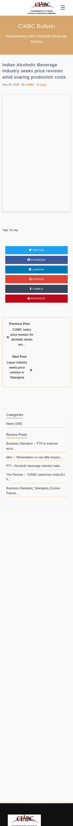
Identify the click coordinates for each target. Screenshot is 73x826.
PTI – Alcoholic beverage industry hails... (34, 466)
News (43, 84)
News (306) (14, 423)
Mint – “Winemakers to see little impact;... (34, 457)
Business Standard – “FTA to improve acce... (32, 446)
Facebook (36, 259)
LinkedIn (36, 269)
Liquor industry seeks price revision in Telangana (19, 370)
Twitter (36, 250)
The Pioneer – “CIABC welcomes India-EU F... (35, 477)
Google (36, 279)
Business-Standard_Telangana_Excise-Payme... (33, 491)
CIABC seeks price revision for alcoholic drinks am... (20, 337)
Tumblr (36, 288)
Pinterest (36, 298)
